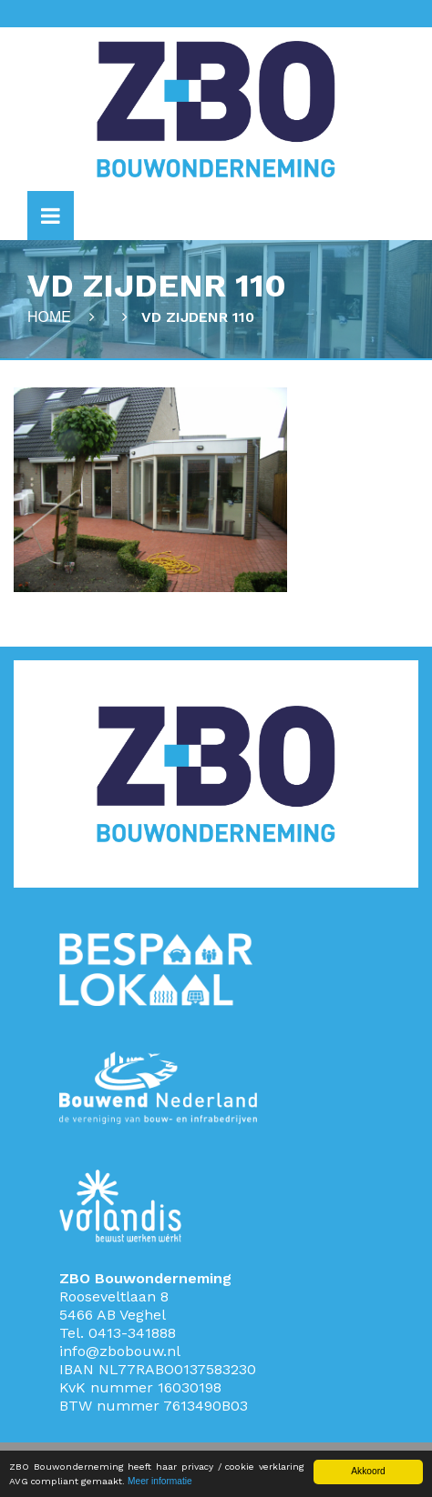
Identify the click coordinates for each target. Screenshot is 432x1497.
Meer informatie (160, 1481)
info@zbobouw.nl (119, 1351)
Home (49, 317)
